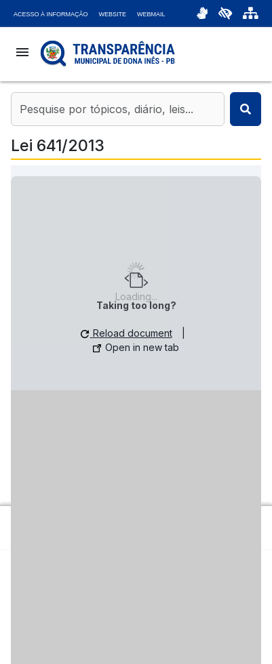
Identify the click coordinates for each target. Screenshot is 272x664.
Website (113, 14)
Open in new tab (136, 347)
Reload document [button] (126, 333)
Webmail (151, 14)
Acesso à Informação (51, 14)
